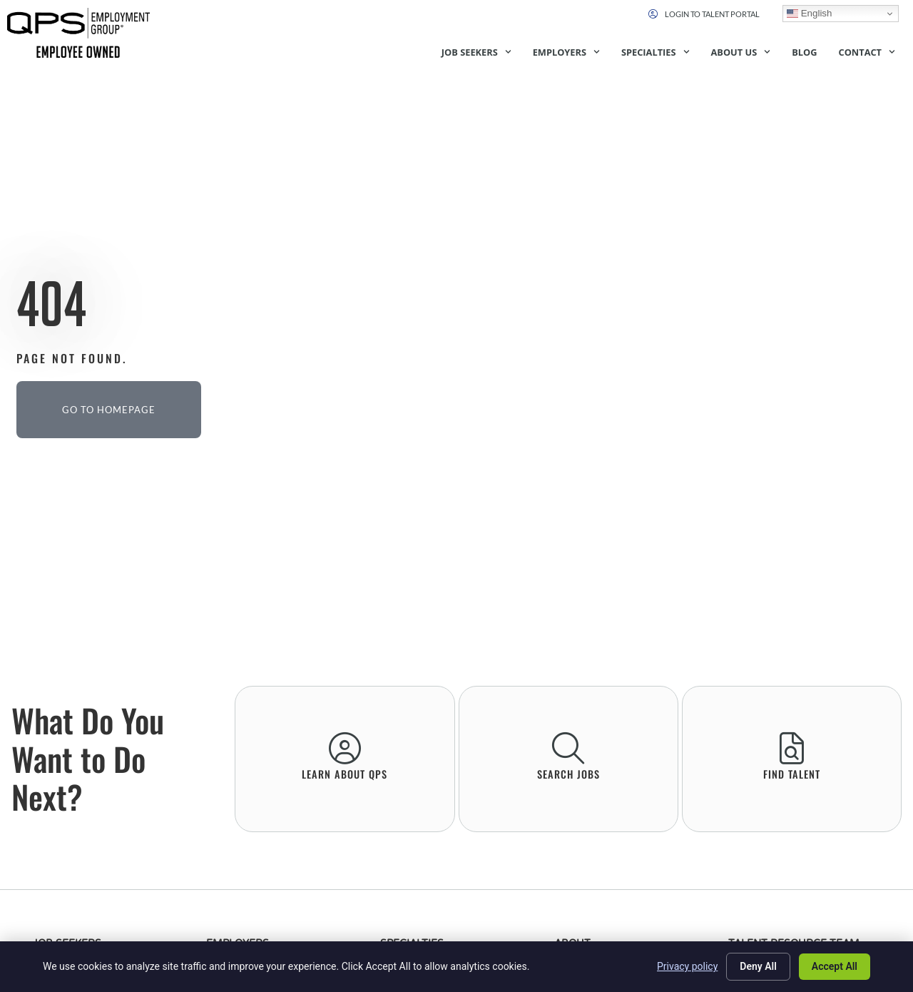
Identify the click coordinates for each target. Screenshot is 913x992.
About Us (741, 51)
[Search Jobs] (568, 748)
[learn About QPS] (345, 748)
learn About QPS (344, 773)
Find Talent (791, 773)
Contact (866, 51)
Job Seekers (476, 51)
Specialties (655, 51)
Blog (804, 52)
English (809, 13)
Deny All (758, 966)
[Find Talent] (791, 748)
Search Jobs (568, 773)
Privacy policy (687, 966)
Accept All (834, 966)
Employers (566, 51)
